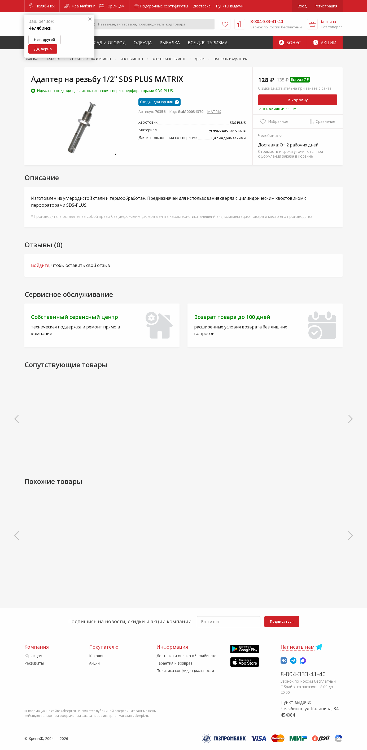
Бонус (290, 43)
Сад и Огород (110, 43)
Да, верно (43, 48)
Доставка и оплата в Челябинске (186, 655)
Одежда (143, 43)
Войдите (40, 265)
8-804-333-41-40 (303, 674)
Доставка (202, 5)
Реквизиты (34, 663)
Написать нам (297, 647)
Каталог (96, 655)
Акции (325, 43)
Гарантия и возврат (174, 663)
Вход (302, 5)
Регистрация (325, 5)
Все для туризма (208, 43)
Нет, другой (44, 39)
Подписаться (282, 621)
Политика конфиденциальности (185, 670)
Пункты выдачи (229, 5)
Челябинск (42, 5)
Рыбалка (170, 43)
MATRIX (214, 111)
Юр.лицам (111, 5)
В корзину (298, 99)
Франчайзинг (79, 5)
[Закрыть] (90, 19)
